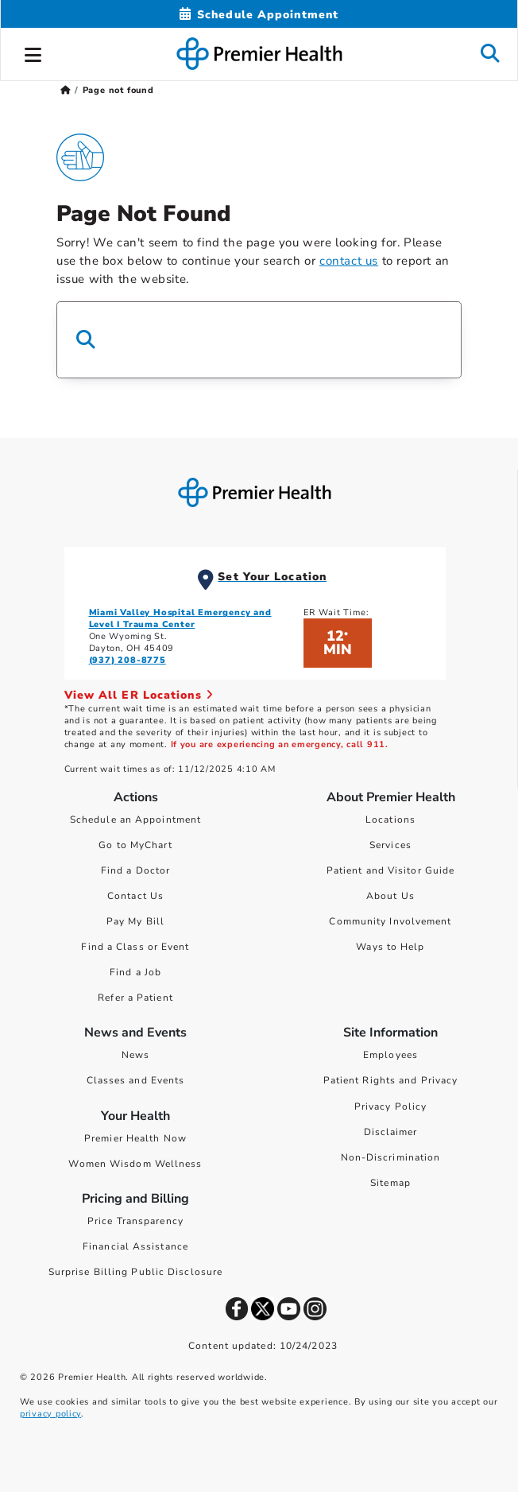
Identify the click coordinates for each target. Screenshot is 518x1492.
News (135, 1054)
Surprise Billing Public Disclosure (135, 1271)
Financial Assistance (135, 1246)
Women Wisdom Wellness (135, 1163)
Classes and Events (136, 1080)
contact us (348, 261)
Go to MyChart (135, 845)
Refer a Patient (135, 997)
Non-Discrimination (391, 1157)
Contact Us (135, 895)
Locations (390, 819)
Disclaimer (391, 1132)
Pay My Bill (135, 921)
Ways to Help (390, 946)
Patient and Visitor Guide (391, 870)
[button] (33, 52)
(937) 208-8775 (127, 660)
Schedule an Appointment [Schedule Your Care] (135, 819)
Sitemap (390, 1182)
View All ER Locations (139, 695)
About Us (390, 895)
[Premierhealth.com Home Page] (65, 90)
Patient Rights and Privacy (390, 1080)
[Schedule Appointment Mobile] (259, 14)
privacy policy (50, 1414)
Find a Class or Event (135, 946)
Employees (390, 1054)
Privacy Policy (390, 1106)
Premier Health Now (135, 1138)
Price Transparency (135, 1221)
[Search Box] (259, 339)
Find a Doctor (135, 870)
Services (390, 845)
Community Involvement (390, 921)
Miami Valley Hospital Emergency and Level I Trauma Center (180, 618)
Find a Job (135, 972)
